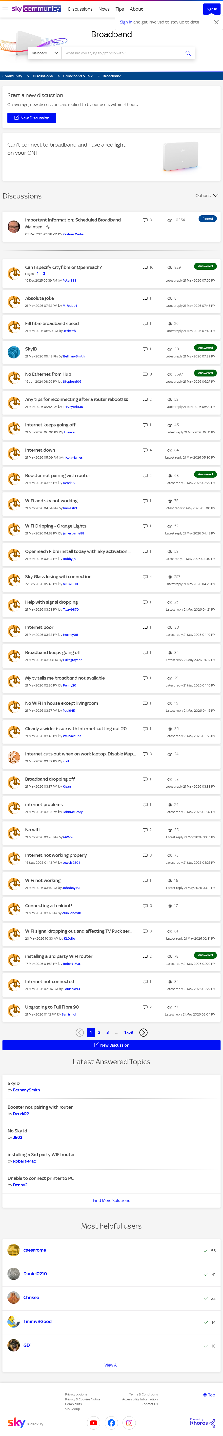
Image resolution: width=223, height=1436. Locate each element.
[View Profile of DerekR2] (69, 483)
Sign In (212, 9)
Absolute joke (39, 298)
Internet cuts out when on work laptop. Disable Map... (80, 754)
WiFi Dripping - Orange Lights (55, 526)
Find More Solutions (111, 1200)
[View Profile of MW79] (68, 837)
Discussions (80, 9)
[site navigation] (5, 9)
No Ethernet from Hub (48, 374)
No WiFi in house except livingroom (61, 703)
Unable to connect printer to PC (41, 1178)
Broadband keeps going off (53, 652)
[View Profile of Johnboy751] (71, 888)
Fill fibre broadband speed (52, 323)
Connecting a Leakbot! (48, 905)
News (104, 9)
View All (111, 1365)
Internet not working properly (56, 855)
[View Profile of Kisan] (67, 786)
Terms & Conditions (143, 1394)
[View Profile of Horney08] (70, 635)
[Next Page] (143, 1033)
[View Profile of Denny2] (20, 1184)
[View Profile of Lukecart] (70, 432)
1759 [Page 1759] (128, 1032)
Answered (205, 266)
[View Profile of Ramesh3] (70, 508)
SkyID (31, 349)
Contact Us (150, 1404)
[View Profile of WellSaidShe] (72, 736)
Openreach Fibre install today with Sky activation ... (78, 551)
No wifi (32, 830)
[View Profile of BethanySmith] (74, 356)
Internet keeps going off (50, 425)
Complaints (73, 1404)
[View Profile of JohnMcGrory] (73, 812)
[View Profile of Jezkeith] (69, 331)
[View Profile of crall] (66, 761)
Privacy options (76, 1394)
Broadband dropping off (50, 779)
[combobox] (122, 53)
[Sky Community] (36, 9)
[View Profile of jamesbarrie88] (73, 533)
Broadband (111, 34)
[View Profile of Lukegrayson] (72, 660)
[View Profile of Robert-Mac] (72, 964)
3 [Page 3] (107, 1032)
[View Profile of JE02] (17, 1137)
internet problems (44, 804)
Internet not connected (49, 981)
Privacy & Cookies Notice (82, 1399)
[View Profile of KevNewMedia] (73, 234)
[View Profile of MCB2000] (70, 584)
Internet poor (39, 627)
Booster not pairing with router (57, 475)
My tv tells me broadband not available (65, 678)
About (136, 9)
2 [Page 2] (99, 1032)
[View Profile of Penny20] (69, 685)
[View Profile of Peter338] (69, 280)
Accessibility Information (140, 1399)
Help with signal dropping (51, 602)
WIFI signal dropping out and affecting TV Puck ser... (78, 931)
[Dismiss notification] (217, 22)
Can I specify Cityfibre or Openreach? (63, 267)
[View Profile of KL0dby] (70, 938)
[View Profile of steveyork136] (73, 407)
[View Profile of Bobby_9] (69, 559)
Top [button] (211, 1394)
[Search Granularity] (44, 53)
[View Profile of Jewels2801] (71, 862)
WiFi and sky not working (51, 501)
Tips (120, 9)
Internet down (40, 450)
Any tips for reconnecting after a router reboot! (74, 399)
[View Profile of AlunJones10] (71, 913)
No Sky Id (17, 1131)
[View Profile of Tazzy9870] (71, 609)
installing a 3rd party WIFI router (58, 956)
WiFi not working (43, 880)
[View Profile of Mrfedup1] (70, 306)
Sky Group (72, 1409)
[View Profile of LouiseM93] (71, 989)
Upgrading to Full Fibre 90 (52, 1007)
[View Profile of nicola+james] (73, 457)
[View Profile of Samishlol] (69, 1014)
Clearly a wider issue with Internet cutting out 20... (77, 728)
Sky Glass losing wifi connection (58, 576)
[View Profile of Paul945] (69, 710)
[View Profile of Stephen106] (72, 381)
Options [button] (203, 195)
